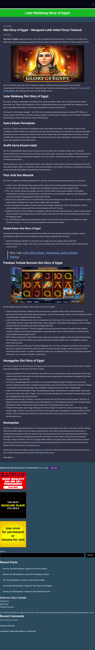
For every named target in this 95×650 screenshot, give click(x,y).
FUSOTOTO (4, 601)
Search (2, 551)
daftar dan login (17, 612)
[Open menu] (93, 4)
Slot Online (18, 164)
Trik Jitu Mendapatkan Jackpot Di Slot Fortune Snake (24, 580)
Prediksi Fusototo (7, 607)
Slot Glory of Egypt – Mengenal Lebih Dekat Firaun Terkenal (42, 30)
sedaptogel (4, 631)
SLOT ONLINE (7, 26)
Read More (8, 457)
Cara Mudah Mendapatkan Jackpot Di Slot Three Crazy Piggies (27, 586)
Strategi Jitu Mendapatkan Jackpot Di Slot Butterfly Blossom (26, 591)
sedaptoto (22, 631)
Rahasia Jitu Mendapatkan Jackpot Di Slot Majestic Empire (26, 574)
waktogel (3, 626)
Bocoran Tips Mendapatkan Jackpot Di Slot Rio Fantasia (25, 569)
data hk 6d (4, 604)
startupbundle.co (33, 445)
